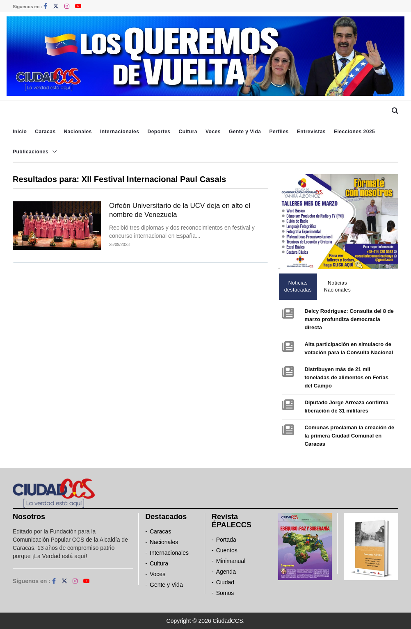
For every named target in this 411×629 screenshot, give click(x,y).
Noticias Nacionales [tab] (337, 286)
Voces (213, 131)
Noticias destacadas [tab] (298, 286)
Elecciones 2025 (354, 131)
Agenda (226, 571)
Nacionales (78, 131)
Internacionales (119, 131)
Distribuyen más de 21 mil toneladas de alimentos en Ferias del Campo (346, 377)
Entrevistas (311, 131)
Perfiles (278, 131)
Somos (225, 593)
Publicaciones (30, 152)
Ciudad (225, 582)
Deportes (158, 131)
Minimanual (231, 561)
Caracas (45, 131)
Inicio (20, 131)
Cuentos (226, 550)
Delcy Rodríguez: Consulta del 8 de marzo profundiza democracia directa (348, 319)
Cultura (187, 131)
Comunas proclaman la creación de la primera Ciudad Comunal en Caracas (349, 435)
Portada (226, 539)
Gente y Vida (245, 131)
